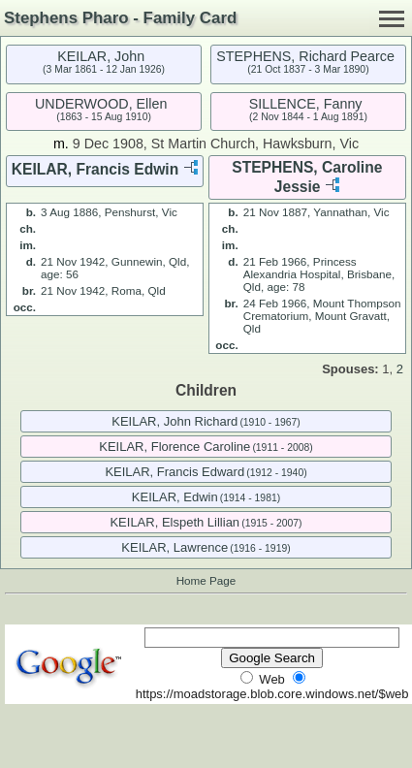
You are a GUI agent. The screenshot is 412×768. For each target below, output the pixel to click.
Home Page (206, 580)
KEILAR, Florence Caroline (174, 446)
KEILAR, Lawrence (174, 547)
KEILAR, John (100, 56)
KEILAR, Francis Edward (174, 471)
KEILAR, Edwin (175, 497)
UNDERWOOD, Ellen (101, 104)
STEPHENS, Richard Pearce (305, 56)
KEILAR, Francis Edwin (95, 169)
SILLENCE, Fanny (306, 104)
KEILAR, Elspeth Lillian (174, 522)
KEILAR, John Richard (174, 421)
